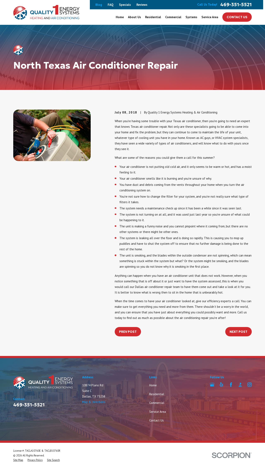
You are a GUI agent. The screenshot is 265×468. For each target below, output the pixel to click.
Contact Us (237, 17)
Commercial (156, 403)
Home (153, 385)
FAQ (110, 5)
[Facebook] (231, 384)
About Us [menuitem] (134, 17)
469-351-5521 (236, 4)
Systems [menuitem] (191, 17)
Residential (156, 394)
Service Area (157, 412)
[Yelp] (221, 384)
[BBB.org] (240, 384)
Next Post (238, 332)
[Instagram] (249, 384)
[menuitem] (18, 460)
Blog (98, 5)
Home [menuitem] (120, 17)
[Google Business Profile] (212, 384)
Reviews (141, 5)
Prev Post (128, 332)
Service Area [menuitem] (209, 17)
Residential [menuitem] (153, 17)
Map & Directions (93, 402)
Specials (125, 5)
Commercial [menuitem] (173, 17)
